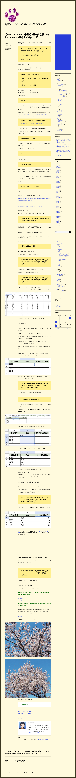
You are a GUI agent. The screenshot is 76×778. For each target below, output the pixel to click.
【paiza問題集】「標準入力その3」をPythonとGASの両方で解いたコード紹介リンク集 (63, 144)
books (58, 81)
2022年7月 (58, 188)
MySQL (58, 118)
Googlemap (60, 99)
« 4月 (58, 328)
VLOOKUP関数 (7, 48)
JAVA (58, 105)
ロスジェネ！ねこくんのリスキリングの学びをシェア (25, 24)
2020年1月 (57, 222)
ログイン (57, 302)
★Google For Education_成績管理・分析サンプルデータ (32, 123)
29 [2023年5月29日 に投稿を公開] (55, 326)
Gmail (59, 98)
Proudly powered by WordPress (30, 772)
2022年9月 (58, 186)
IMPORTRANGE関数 (8, 47)
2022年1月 (57, 195)
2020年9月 (58, 212)
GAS (58, 89)
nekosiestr (6, 42)
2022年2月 (58, 193)
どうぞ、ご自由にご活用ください (39, 114)
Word (59, 116)
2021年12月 (58, 196)
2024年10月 (58, 168)
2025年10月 (58, 167)
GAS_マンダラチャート (63, 91)
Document (60, 86)
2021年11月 (58, 197)
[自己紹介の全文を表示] (39, 733)
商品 (57, 126)
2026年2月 (58, 165)
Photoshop (60, 80)
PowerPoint (60, 114)
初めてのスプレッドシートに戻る (25, 711)
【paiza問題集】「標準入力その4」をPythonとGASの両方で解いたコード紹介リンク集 (63, 140)
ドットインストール (59, 130)
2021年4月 (57, 205)
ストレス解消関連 (61, 128)
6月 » (68, 328)
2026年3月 (58, 163)
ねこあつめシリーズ (62, 94)
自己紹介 (20, 718)
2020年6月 (58, 216)
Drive (59, 88)
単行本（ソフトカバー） (23, 598)
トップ (57, 78)
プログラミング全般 (60, 124)
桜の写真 (8, 49)
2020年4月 (58, 218)
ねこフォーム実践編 (62, 96)
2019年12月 (58, 223)
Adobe (58, 79)
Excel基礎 (59, 113)
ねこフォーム (61, 95)
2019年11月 (58, 225)
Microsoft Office (60, 111)
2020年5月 (58, 217)
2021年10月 (58, 198)
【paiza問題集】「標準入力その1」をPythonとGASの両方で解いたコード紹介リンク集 (63, 151)
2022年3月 (58, 192)
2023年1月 (57, 181)
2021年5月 (57, 203)
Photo (60, 129)
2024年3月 (58, 171)
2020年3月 (58, 220)
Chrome (59, 85)
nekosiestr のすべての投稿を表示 (43, 739)
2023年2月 (58, 180)
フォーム (59, 104)
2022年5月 (58, 191)
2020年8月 (58, 213)
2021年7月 (57, 201)
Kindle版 (20, 600)
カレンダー (59, 100)
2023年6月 (58, 175)
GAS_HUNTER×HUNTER (63, 90)
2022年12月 (58, 182)
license (58, 108)
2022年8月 (58, 187)
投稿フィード (58, 304)
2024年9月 (58, 170)
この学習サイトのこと (60, 121)
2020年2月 (58, 221)
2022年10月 (58, 185)
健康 (57, 125)
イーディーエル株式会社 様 (25, 114)
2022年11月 (58, 183)
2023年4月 (58, 177)
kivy (57, 106)
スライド (59, 103)
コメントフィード (59, 305)
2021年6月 (58, 202)
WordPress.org (58, 306)
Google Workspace (60, 84)
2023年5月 (58, 176)
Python (58, 119)
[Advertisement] (63, 52)
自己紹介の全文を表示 (33, 733)
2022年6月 (58, 190)
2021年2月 (57, 207)
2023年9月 (58, 173)
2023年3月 (57, 178)
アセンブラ (60, 110)
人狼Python (60, 120)
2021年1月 (57, 208)
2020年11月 (58, 210)
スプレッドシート (8, 45)
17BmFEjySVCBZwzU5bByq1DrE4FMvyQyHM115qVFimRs (30, 206)
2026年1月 (58, 166)
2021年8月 (57, 200)
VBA (58, 115)
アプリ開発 (59, 123)
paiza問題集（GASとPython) (64, 93)
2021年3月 (57, 206)
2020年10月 (58, 211)
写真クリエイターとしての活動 (24, 713)
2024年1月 (57, 172)
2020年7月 (58, 215)
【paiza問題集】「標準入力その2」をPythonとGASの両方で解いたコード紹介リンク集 (63, 148)
